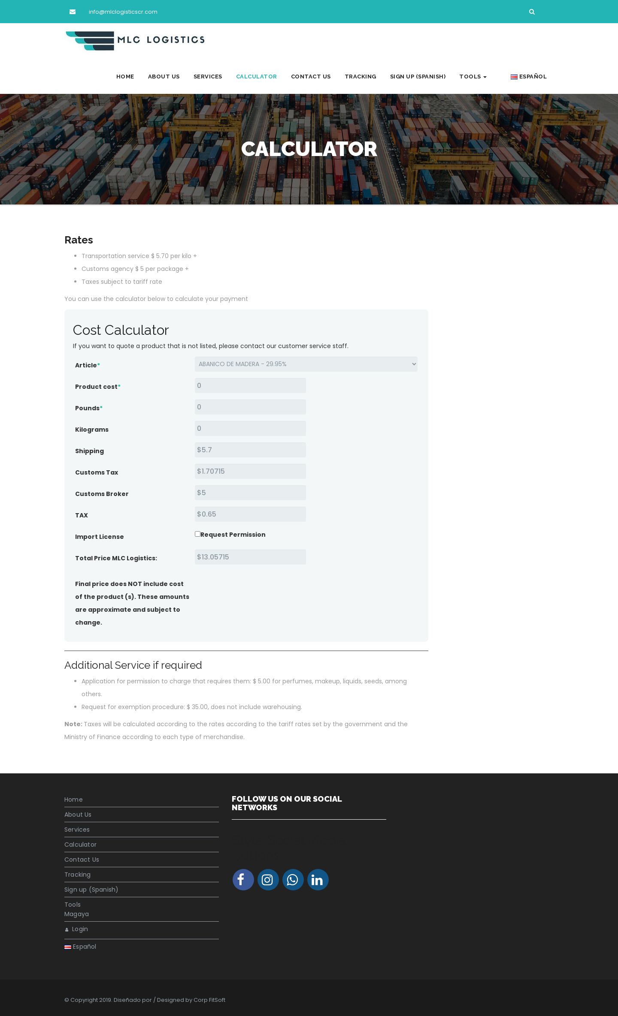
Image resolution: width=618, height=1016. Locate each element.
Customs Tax (96, 472)
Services (217, 76)
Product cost (98, 386)
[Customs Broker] (250, 492)
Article (87, 365)
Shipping (89, 451)
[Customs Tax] (250, 471)
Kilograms (92, 429)
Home (135, 76)
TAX (81, 515)
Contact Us (321, 76)
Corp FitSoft (209, 1000)
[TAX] (250, 514)
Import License (99, 536)
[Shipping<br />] (250, 449)
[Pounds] (250, 407)
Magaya (76, 914)
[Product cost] (250, 385)
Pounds (89, 408)
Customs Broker (102, 494)
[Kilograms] (250, 428)
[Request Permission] (197, 534)
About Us (174, 76)
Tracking (370, 76)
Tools (483, 76)
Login (76, 929)
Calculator (266, 76)
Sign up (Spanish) (428, 76)
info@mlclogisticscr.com (111, 12)
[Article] (306, 364)
